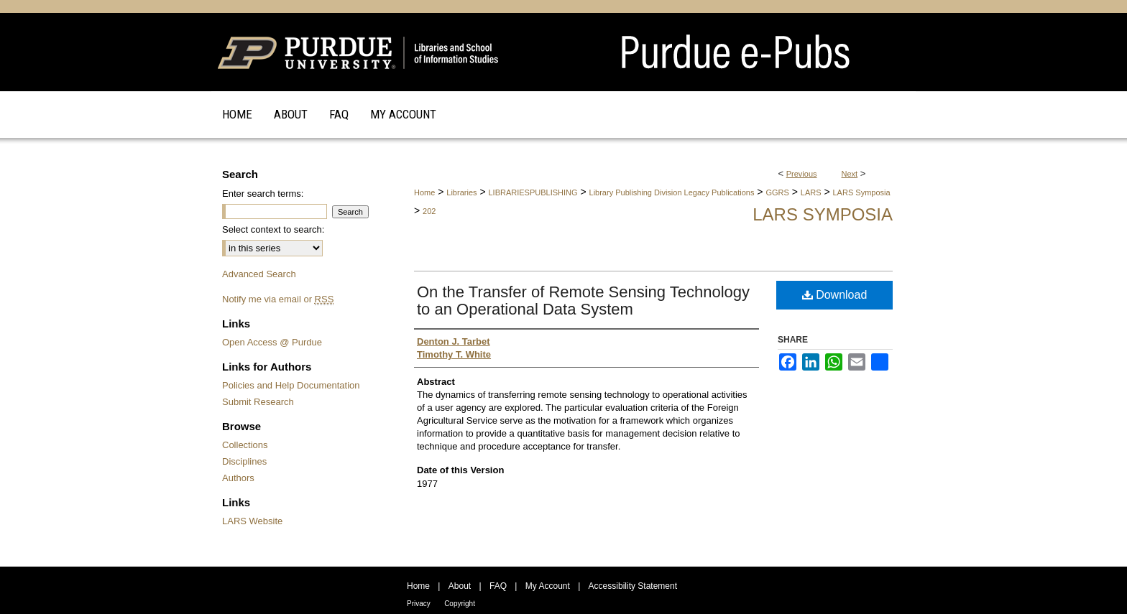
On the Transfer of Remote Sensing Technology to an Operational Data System (583, 300)
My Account (547, 586)
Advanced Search (259, 274)
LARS (811, 192)
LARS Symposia (862, 192)
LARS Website (252, 521)
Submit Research (258, 401)
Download (835, 295)
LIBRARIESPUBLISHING (532, 192)
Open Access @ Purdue (272, 342)
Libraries (461, 192)
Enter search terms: (262, 193)
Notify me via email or (278, 299)
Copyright (459, 604)
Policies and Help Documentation (291, 385)
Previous (801, 173)
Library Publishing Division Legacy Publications (672, 192)
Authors (238, 478)
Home (424, 192)
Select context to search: (273, 229)
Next (850, 173)
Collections (245, 444)
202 (429, 211)
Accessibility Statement (633, 586)
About (459, 586)
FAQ (498, 586)
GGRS (776, 192)
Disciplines (244, 461)
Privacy (419, 604)
